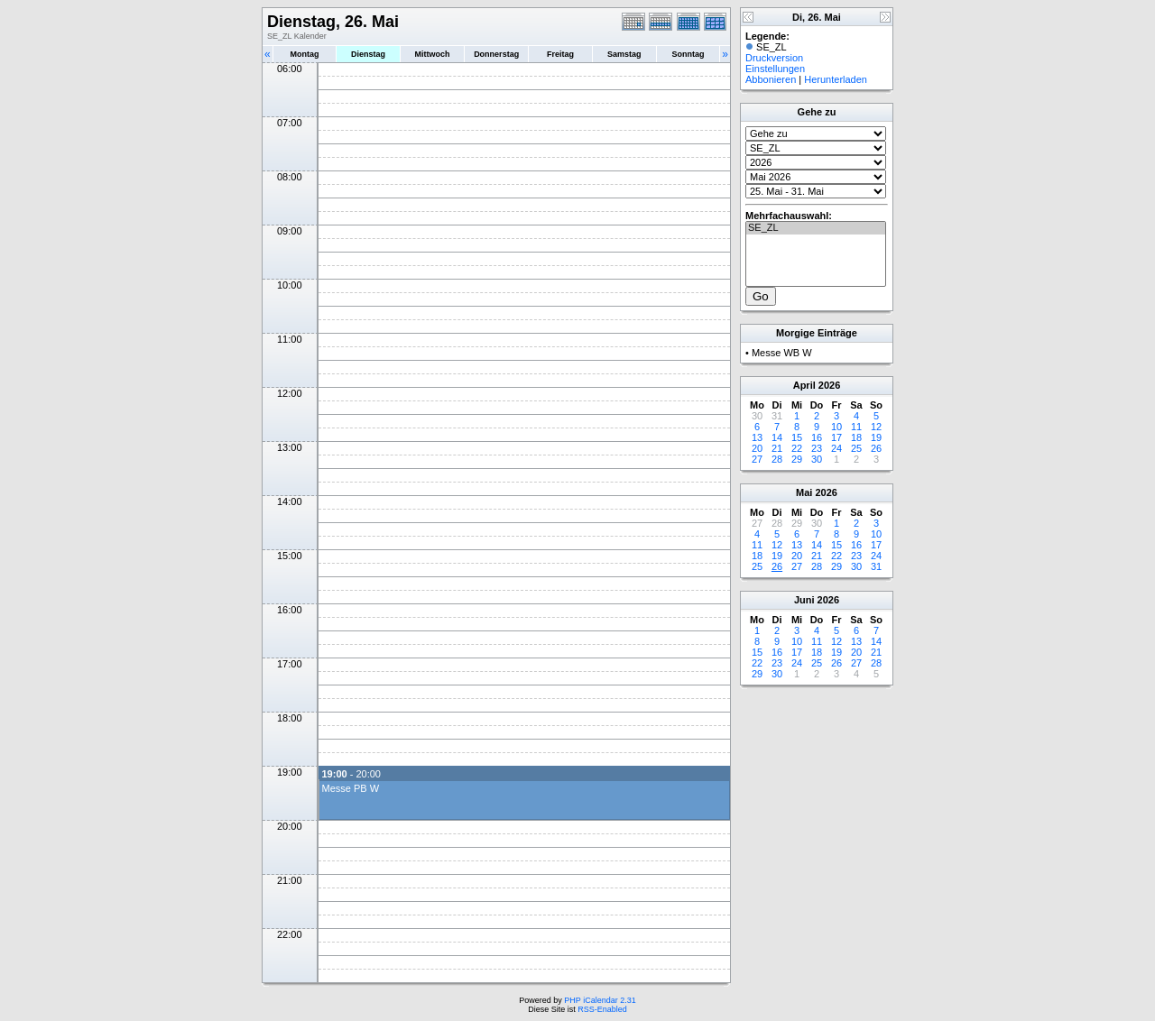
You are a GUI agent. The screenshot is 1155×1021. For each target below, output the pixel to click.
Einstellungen (775, 68)
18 (856, 437)
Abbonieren (770, 79)
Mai (804, 492)
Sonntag (687, 54)
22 (796, 448)
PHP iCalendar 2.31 (599, 1000)
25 (856, 448)
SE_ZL (815, 228)
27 (757, 459)
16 (816, 437)
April (804, 385)
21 (777, 448)
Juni (804, 599)
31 (876, 566)
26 (876, 448)
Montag (304, 54)
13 (757, 437)
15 (796, 437)
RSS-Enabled (602, 1009)
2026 (829, 385)
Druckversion (774, 57)
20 (757, 448)
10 (836, 426)
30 (816, 459)
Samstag (624, 54)
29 (796, 459)
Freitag (560, 54)
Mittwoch (431, 54)
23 (816, 448)
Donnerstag (496, 54)
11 (856, 426)
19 (876, 437)
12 (876, 426)
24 (836, 448)
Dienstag (368, 54)
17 (836, 437)
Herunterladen (835, 79)
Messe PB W (350, 788)
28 (777, 459)
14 (777, 437)
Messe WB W (782, 352)
